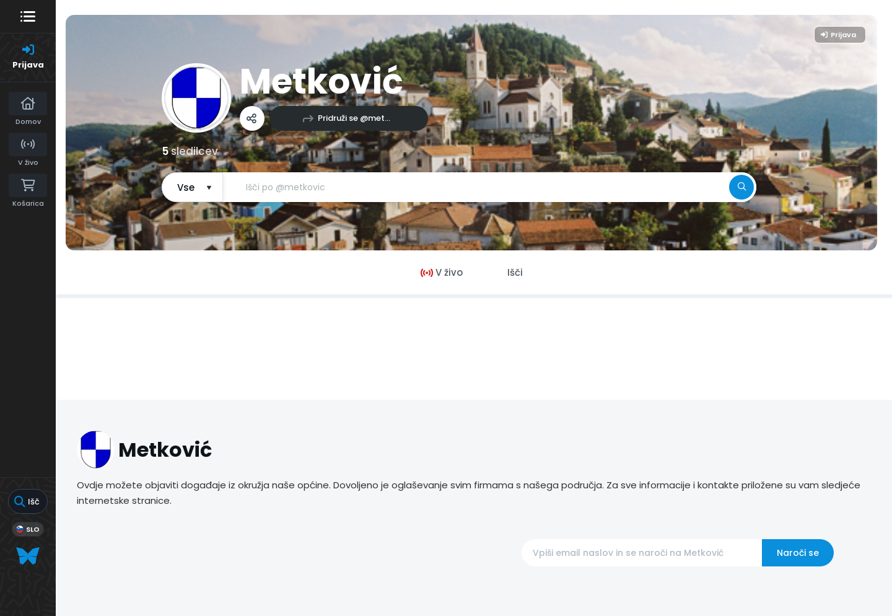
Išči (515, 272)
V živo (442, 272)
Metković (321, 81)
